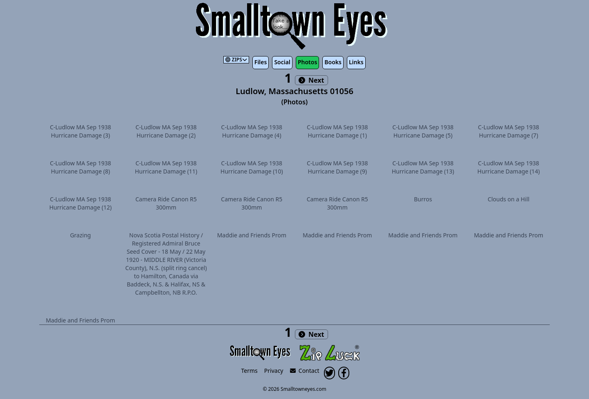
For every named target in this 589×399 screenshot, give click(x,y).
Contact (304, 370)
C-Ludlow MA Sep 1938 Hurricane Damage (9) (337, 167)
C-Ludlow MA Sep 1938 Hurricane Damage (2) (166, 131)
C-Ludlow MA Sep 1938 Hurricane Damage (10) (251, 167)
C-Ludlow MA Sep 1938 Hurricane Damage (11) (166, 167)
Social (282, 62)
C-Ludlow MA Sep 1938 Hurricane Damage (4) (252, 131)
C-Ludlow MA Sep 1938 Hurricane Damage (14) (508, 167)
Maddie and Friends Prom (251, 235)
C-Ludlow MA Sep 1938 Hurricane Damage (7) (509, 131)
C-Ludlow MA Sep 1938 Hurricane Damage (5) (423, 131)
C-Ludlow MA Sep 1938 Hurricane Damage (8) (80, 167)
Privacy (273, 370)
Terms (249, 370)
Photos (307, 62)
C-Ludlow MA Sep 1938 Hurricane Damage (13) (423, 167)
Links (356, 62)
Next (311, 80)
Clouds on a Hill (508, 199)
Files (260, 62)
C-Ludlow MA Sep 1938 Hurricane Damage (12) (80, 203)
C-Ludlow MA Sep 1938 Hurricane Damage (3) (80, 131)
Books (333, 62)
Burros (423, 199)
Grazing (80, 235)
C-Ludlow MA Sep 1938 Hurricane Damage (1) (337, 131)
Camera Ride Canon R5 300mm (166, 203)
